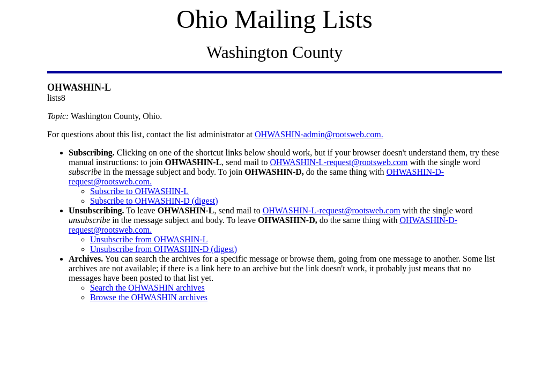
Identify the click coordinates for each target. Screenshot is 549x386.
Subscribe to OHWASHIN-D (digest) (154, 200)
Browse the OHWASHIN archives (148, 297)
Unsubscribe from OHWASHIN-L (149, 239)
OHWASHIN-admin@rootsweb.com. (319, 134)
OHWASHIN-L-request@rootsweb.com (339, 162)
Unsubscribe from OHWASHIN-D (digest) (163, 249)
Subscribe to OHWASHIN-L (139, 191)
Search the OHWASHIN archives (147, 287)
